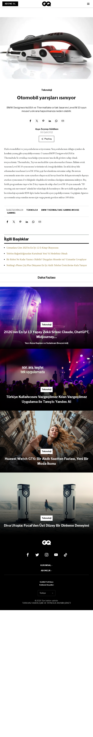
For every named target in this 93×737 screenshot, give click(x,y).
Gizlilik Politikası (46, 582)
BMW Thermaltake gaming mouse (60, 210)
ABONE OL (10, 4)
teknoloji (32, 210)
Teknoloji (46, 90)
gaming (11, 213)
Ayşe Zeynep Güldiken (46, 129)
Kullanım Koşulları (46, 585)
